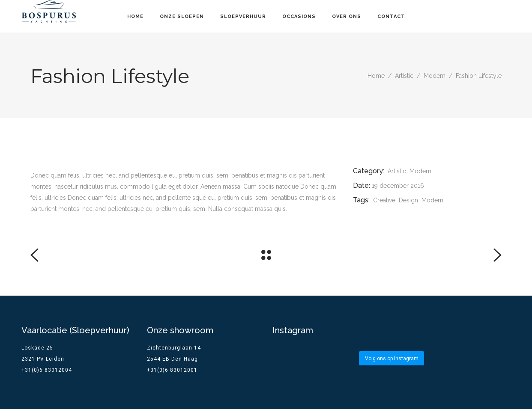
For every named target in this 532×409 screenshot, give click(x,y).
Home (376, 75)
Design (408, 200)
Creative (384, 200)
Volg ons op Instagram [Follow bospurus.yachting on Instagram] (391, 359)
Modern (434, 75)
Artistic (404, 75)
